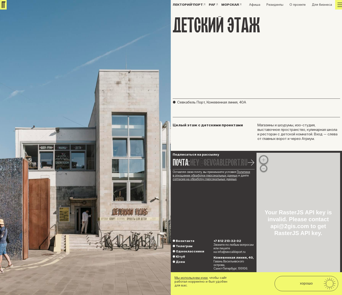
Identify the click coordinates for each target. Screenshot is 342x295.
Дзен (179, 262)
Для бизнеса (322, 5)
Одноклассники (188, 251)
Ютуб (179, 257)
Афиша (254, 5)
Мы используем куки (191, 278)
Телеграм (182, 246)
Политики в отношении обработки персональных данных (211, 173)
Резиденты (274, 5)
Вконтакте (184, 241)
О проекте (298, 5)
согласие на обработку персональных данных (205, 179)
